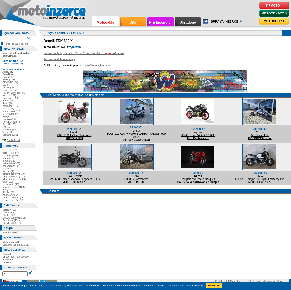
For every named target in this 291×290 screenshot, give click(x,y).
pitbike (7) (7, 168)
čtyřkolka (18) (9, 150)
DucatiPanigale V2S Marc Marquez (198, 177)
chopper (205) (10, 155)
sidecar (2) (8, 171)
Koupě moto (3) (10, 232)
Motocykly (105, 22)
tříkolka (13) (8, 192)
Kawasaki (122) (10, 106)
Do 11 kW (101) (11, 220)
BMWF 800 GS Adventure (136, 177)
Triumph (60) (9, 129)
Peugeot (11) (9, 116)
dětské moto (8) (11, 152)
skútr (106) (8, 181)
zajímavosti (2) (10, 195)
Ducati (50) (8, 87)
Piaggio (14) (9, 119)
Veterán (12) (9, 209)
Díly (133, 22)
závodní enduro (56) (13, 197)
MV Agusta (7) (10, 113)
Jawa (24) (7, 103)
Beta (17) (7, 77)
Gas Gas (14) (9, 90)
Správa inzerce (224, 21)
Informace (7, 259)
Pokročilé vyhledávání (16, 44)
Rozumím (214, 285)
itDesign (267, 281)
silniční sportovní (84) (14, 179)
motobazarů (77, 95)
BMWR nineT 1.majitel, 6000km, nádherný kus (259, 177)
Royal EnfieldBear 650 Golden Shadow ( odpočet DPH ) (74, 177)
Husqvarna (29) (10, 98)
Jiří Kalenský (253, 281)
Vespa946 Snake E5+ (260, 134)
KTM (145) (8, 108)
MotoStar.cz (236, 281)
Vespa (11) (8, 132)
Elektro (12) (8, 215)
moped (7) (8, 158)
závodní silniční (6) (12, 200)
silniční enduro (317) (13, 176)
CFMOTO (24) (10, 82)
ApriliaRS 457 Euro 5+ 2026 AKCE (198, 134)
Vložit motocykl (10, 242)
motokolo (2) (9, 160)
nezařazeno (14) (11, 166)
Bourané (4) (8, 212)
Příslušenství (160, 22)
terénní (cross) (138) (13, 187)
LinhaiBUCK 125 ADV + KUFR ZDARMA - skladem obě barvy (136, 133)
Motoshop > (274, 21)
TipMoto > (274, 5)
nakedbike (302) (11, 163)
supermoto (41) (10, 184)
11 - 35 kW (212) (11, 223)
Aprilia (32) (8, 71)
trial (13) (6, 189)
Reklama (7, 262)
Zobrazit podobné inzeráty (59, 59)
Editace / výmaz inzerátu (15, 244)
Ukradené (188, 22)
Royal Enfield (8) (11, 121)
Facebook (205, 21)
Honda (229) (9, 95)
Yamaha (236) (10, 134)
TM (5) (6, 127)
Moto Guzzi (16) (11, 111)
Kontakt (6, 254)
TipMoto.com (96, 95)
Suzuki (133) (9, 124)
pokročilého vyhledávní (96, 65)
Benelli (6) (7, 74)
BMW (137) (8, 79)
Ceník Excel (13, 140)
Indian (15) (8, 100)
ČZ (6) (5, 85)
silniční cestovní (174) (14, 174)
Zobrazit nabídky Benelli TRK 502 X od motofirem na (84, 53)
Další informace (194, 285)
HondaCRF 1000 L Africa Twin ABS (74, 134)
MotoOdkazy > (274, 13)
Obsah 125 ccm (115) (14, 217)
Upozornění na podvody (15, 256)
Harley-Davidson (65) (14, 92)
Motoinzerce (27, 10)
